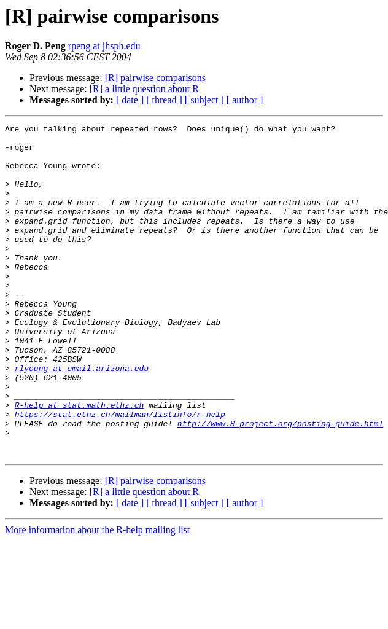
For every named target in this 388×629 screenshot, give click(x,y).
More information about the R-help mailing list (97, 596)
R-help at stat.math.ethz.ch (79, 461)
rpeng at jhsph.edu (104, 46)
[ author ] (245, 100)
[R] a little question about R (144, 89)
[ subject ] (204, 100)
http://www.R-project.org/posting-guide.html (280, 484)
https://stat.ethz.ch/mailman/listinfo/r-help (120, 473)
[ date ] (130, 100)
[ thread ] (164, 100)
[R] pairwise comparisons (155, 77)
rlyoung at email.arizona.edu (82, 417)
